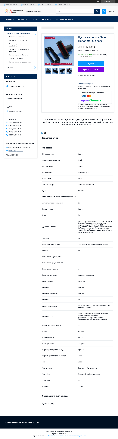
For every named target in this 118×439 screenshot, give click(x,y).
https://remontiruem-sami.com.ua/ (19, 147)
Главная (10, 19)
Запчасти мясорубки (16, 37)
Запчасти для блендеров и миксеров (19, 50)
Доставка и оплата (64, 19)
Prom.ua (69, 432)
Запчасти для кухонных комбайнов (17, 45)
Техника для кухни (16, 58)
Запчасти (22, 19)
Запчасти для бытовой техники (18, 33)
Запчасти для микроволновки (20, 62)
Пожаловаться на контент (56, 436)
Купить (91, 64)
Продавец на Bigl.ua (59, 434)
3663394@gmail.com (16, 151)
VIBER (37, 422)
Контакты (46, 19)
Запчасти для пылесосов (18, 40)
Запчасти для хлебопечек (18, 55)
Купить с (91, 70)
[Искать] (97, 11)
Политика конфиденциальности (75, 436)
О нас (35, 19)
